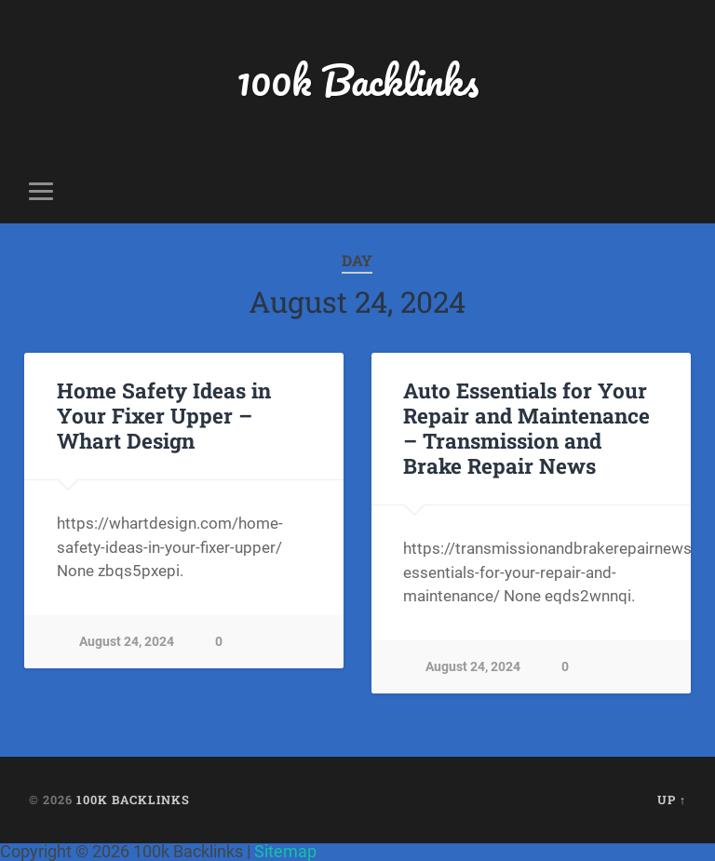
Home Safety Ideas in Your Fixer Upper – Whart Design (164, 415)
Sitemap (285, 851)
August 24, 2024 (126, 642)
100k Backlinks (357, 80)
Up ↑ (671, 799)
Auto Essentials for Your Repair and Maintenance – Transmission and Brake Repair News (526, 427)
